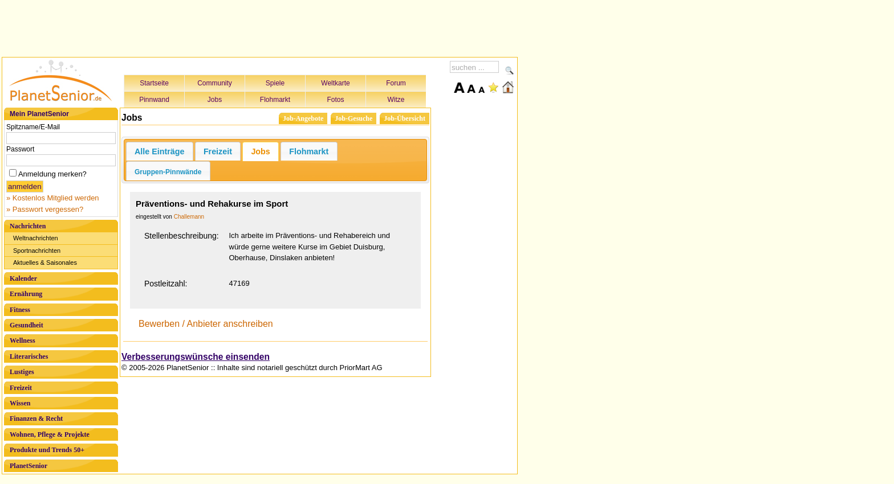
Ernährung (26, 294)
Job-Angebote (303, 118)
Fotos (335, 100)
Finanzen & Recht (36, 419)
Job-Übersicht (404, 118)
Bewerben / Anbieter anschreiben (206, 324)
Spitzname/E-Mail (33, 127)
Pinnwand (154, 100)
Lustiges (22, 372)
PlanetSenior (28, 466)
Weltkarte (335, 83)
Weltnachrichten (35, 238)
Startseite (154, 83)
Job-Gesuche (353, 118)
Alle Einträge (159, 151)
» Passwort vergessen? (44, 209)
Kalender (23, 278)
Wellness (22, 340)
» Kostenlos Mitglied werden (52, 198)
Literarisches (29, 356)
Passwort (20, 149)
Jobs (215, 100)
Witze (396, 100)
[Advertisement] (260, 26)
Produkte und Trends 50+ (47, 450)
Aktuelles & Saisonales (45, 262)
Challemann (189, 217)
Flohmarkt (275, 100)
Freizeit (21, 388)
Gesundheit (26, 325)
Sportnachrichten (36, 250)
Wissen (20, 403)
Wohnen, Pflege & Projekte (50, 434)
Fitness (20, 310)
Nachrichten (28, 226)
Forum (396, 83)
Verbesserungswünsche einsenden (195, 357)
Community (214, 83)
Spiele (275, 83)
